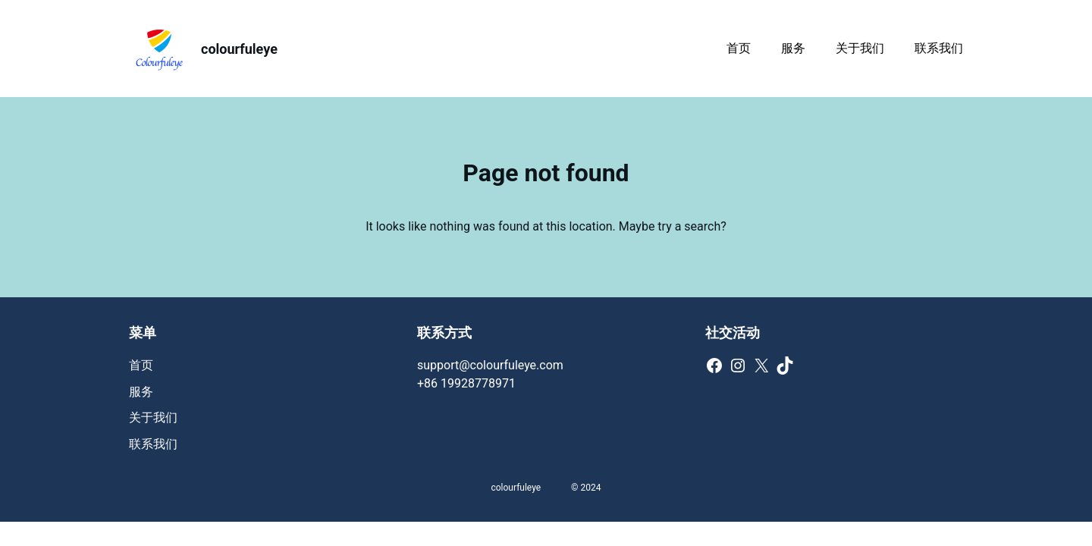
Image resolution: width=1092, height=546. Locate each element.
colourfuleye (239, 49)
